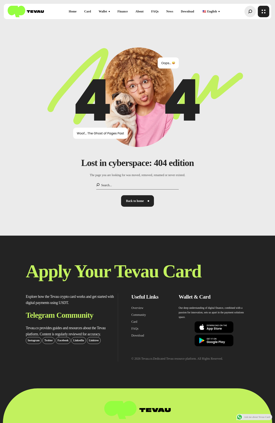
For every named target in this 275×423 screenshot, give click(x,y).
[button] (250, 11)
